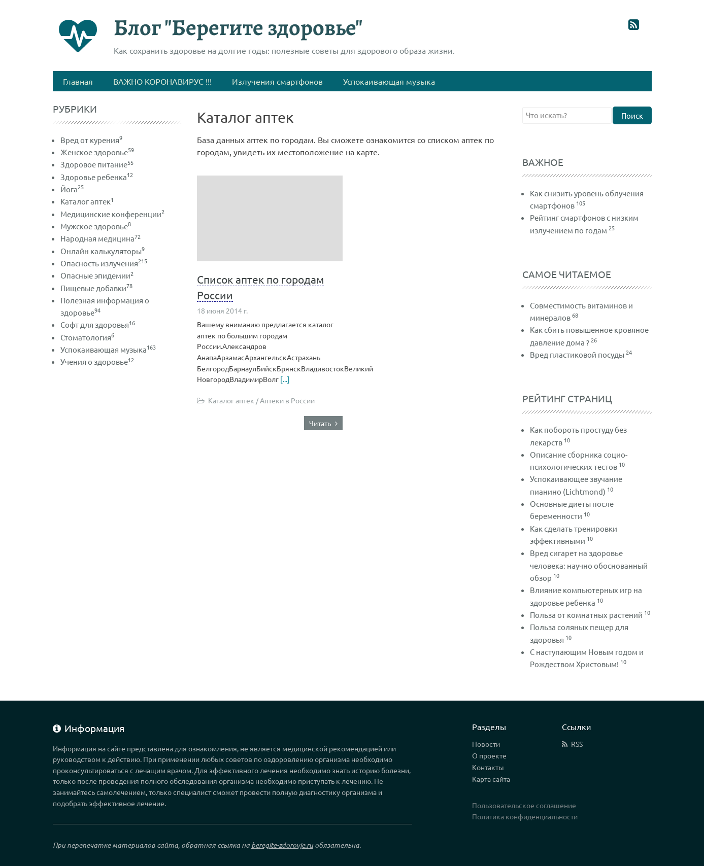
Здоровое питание (96, 164)
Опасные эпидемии (96, 275)
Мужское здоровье (95, 226)
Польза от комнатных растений (586, 614)
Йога (72, 189)
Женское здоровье (97, 152)
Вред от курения (91, 140)
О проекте (489, 755)
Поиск (632, 115)
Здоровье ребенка (96, 177)
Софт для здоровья (97, 324)
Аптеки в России (287, 400)
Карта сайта (491, 778)
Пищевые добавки (96, 288)
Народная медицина (100, 238)
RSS (577, 743)
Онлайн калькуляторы (102, 251)
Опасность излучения (103, 263)
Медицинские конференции (112, 214)
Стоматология (87, 337)
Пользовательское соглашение (524, 805)
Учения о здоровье (97, 361)
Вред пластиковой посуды (577, 354)
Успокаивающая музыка (108, 349)
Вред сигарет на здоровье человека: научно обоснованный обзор (589, 565)
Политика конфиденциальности (525, 816)
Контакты (488, 767)
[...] (285, 379)
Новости (486, 743)
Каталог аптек (231, 400)
